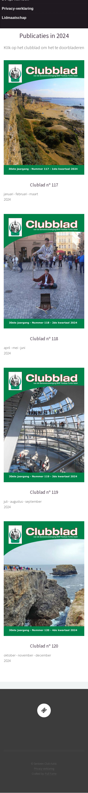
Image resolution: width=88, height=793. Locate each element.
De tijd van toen (15, 7)
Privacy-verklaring (17, 17)
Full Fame (50, 774)
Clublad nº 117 (44, 185)
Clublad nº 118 (44, 339)
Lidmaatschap (14, 26)
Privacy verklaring (44, 769)
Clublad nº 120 (44, 646)
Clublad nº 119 (44, 492)
